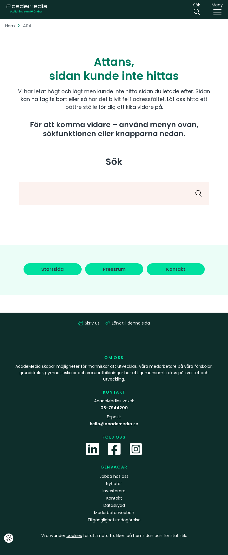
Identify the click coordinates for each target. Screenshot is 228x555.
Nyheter (114, 483)
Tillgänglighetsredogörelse (114, 520)
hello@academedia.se (114, 424)
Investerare (114, 491)
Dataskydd (114, 505)
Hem (10, 26)
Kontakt (114, 498)
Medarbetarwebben (114, 513)
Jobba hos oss (114, 476)
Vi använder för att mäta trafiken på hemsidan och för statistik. (114, 535)
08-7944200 (114, 408)
